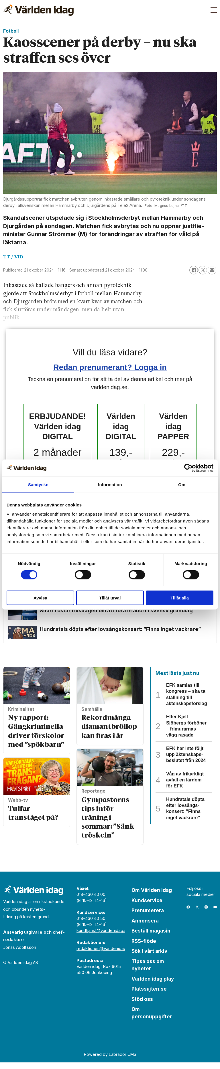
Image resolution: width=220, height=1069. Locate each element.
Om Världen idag (151, 897)
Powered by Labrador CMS (110, 1060)
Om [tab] (181, 484)
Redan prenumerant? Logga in (110, 367)
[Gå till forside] (38, 10)
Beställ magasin (150, 937)
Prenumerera (147, 917)
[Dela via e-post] (212, 270)
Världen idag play (152, 985)
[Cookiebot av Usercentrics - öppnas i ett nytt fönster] (188, 468)
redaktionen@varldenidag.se (104, 955)
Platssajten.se (149, 995)
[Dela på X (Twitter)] (203, 270)
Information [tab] (110, 484)
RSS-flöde (143, 947)
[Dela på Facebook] (193, 270)
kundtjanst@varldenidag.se (102, 937)
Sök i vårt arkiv (149, 958)
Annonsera (145, 927)
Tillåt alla (179, 597)
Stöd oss (142, 1005)
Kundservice (146, 907)
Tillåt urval (110, 597)
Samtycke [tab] (38, 484)
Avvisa (40, 597)
